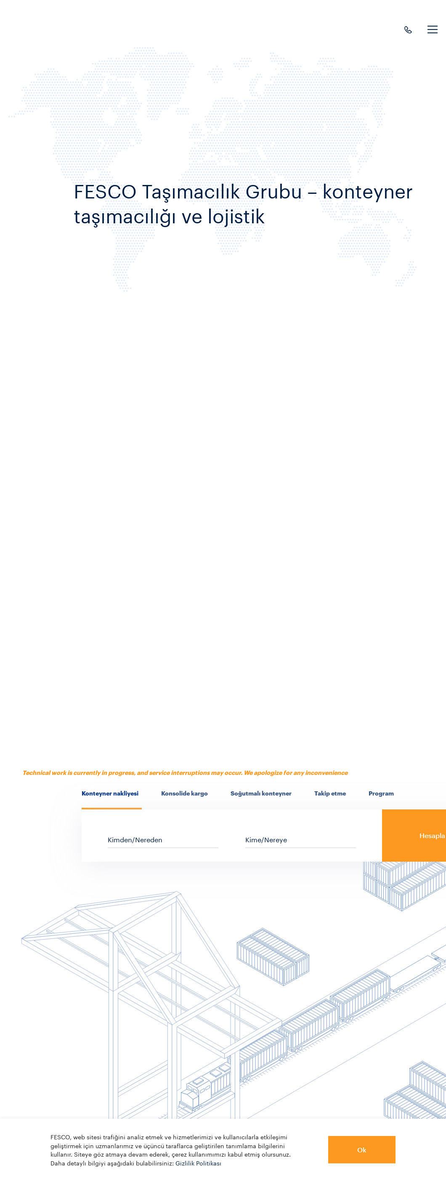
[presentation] (112, 793)
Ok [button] (361, 1150)
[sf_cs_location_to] (300, 839)
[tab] (112, 798)
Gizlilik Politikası (198, 1162)
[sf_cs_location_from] (163, 839)
